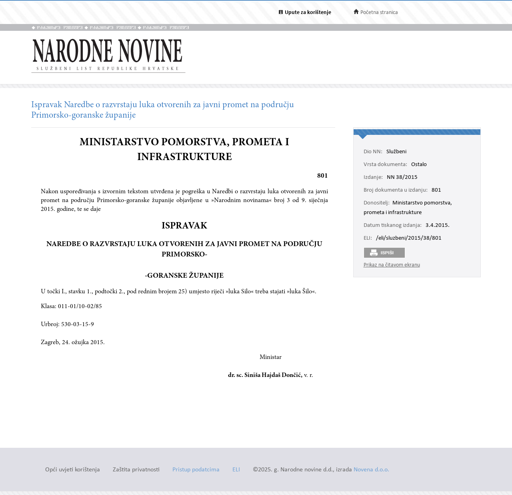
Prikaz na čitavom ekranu (392, 265)
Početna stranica (379, 13)
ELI (236, 470)
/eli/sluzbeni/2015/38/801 (409, 238)
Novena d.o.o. (371, 470)
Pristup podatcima (196, 470)
